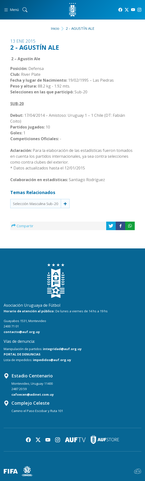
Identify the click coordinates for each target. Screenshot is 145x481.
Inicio (55, 28)
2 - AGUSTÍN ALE (80, 28)
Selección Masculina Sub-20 (35, 203)
